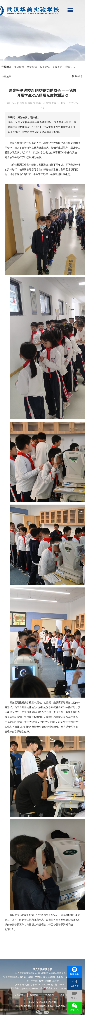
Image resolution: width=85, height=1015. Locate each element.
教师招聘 (34, 995)
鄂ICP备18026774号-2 (27, 1005)
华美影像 (32, 66)
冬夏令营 (57, 66)
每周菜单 (6, 76)
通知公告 (70, 66)
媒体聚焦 (19, 66)
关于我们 (64, 995)
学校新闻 (6, 66)
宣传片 (74, 998)
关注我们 (74, 1010)
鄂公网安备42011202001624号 (54, 1005)
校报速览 (45, 66)
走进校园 (49, 995)
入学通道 (19, 995)
